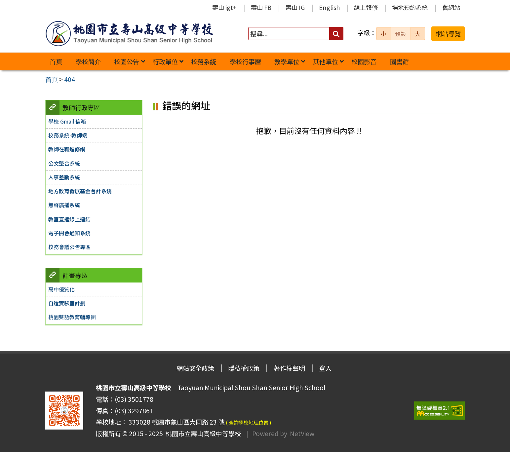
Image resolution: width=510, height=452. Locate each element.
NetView (302, 433)
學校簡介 (88, 61)
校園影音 (363, 61)
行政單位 (165, 61)
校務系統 (203, 61)
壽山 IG (295, 7)
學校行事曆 (245, 61)
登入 (325, 368)
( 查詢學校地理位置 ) (248, 422)
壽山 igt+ (224, 7)
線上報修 (366, 7)
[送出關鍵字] (336, 33)
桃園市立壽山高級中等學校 (202, 433)
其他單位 (325, 61)
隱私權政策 (243, 368)
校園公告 (126, 61)
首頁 (56, 61)
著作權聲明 (289, 368)
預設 (400, 34)
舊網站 (451, 7)
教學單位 (286, 61)
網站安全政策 (195, 368)
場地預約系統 (410, 7)
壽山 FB (261, 7)
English (329, 7)
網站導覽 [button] (448, 33)
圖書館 (399, 61)
